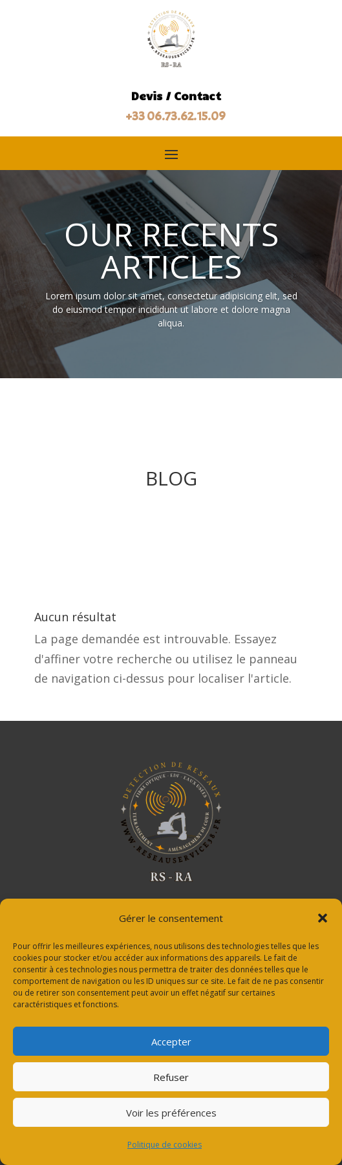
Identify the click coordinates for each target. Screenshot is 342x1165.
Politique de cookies (164, 1144)
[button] (322, 918)
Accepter (171, 1041)
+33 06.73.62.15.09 (176, 116)
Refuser (171, 1077)
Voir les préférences (171, 1112)
